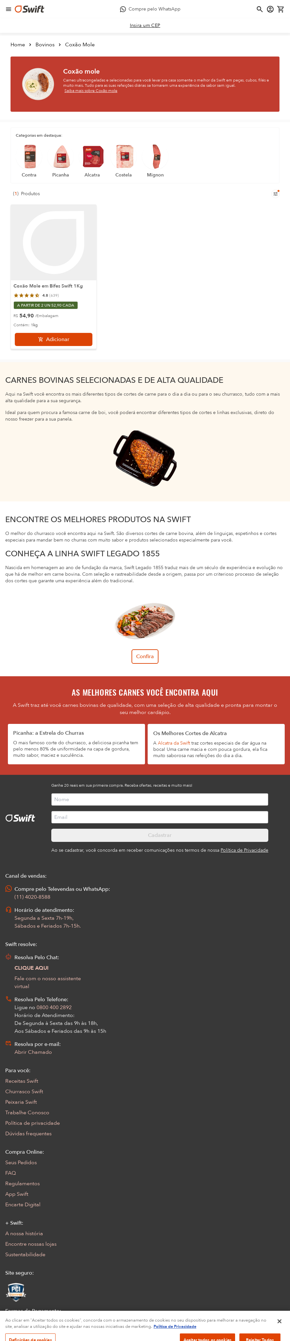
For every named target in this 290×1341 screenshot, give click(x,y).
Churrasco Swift (24, 1091)
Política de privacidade (32, 1123)
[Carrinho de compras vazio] (281, 9)
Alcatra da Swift (174, 743)
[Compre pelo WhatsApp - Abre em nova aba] (150, 9)
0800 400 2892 (54, 1007)
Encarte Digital (22, 1204)
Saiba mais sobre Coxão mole (90, 90)
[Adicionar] (53, 339)
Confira (145, 656)
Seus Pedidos (21, 1162)
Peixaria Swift (21, 1102)
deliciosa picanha (110, 743)
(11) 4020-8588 (32, 897)
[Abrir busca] (260, 9)
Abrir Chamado (33, 1052)
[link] (145, 25)
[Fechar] (279, 1333)
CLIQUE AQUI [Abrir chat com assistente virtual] (31, 968)
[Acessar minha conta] (270, 9)
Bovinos (45, 44)
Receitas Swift (21, 1081)
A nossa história (24, 1233)
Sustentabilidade (25, 1254)
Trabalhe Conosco (27, 1112)
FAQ (10, 1173)
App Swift (16, 1194)
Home (18, 44)
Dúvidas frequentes (28, 1133)
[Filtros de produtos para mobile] (275, 194)
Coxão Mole (80, 44)
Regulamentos (22, 1183)
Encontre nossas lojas (31, 1244)
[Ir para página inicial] (29, 9)
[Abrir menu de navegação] (8, 9)
